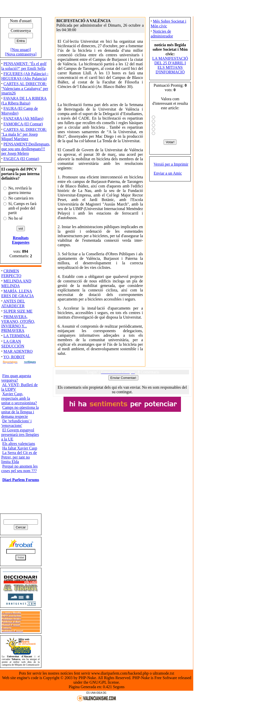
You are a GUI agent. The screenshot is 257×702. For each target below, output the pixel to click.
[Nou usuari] (21, 49)
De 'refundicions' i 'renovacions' (16, 423)
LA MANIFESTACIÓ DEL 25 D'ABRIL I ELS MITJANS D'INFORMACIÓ (170, 65)
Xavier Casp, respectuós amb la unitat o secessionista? (19, 398)
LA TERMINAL (17, 336)
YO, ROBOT (14, 357)
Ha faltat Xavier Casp (19, 448)
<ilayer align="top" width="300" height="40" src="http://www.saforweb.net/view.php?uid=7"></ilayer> (122, 404)
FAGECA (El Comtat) (21, 159)
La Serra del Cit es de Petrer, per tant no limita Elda (19, 457)
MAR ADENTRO (18, 351)
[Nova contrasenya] (21, 54)
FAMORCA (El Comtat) (23, 124)
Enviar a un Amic (168, 173)
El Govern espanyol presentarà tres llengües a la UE (20, 434)
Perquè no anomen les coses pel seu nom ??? (19, 468)
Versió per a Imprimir (171, 164)
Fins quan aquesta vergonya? (16, 378)
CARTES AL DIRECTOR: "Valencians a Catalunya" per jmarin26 (24, 88)
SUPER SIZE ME (18, 311)
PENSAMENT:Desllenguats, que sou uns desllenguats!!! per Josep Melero (25, 149)
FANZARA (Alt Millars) (23, 118)
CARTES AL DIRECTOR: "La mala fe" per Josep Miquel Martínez (24, 134)
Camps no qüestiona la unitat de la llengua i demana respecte (20, 412)
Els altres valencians (18, 443)
